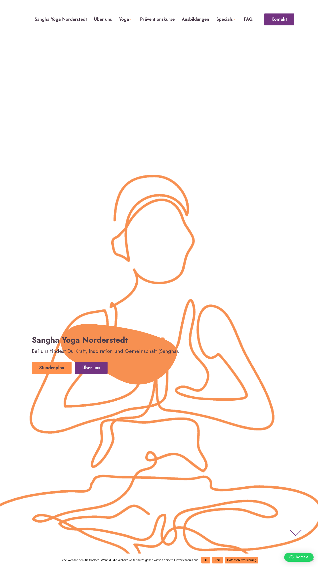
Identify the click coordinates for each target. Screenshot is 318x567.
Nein (217, 560)
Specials (226, 19)
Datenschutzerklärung (241, 560)
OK (206, 560)
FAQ (248, 19)
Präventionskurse (157, 19)
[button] (299, 557)
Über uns (103, 19)
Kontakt (279, 19)
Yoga (126, 19)
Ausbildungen (195, 19)
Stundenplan (51, 368)
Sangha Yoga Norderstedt (60, 19)
